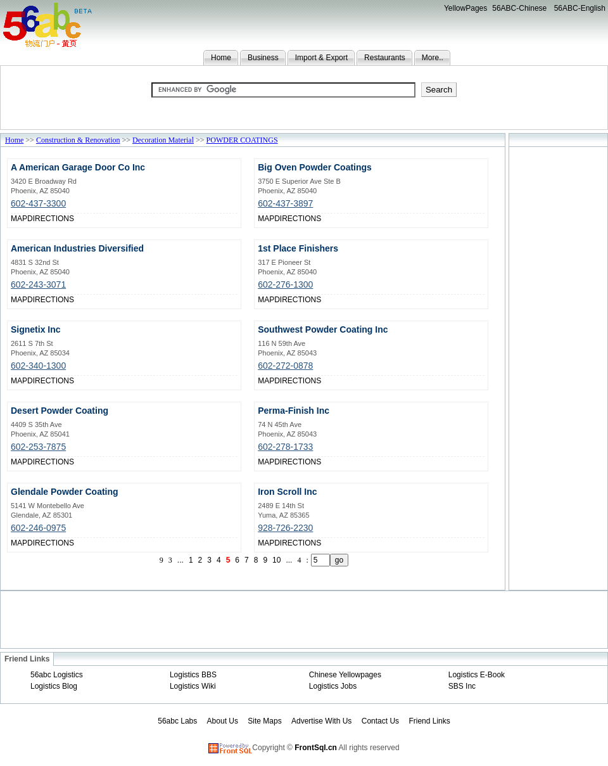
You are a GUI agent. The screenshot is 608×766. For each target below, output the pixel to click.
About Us (222, 721)
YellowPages (465, 8)
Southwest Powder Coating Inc (323, 329)
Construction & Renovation (78, 140)
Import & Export (321, 57)
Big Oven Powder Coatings (315, 167)
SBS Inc (462, 686)
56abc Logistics (56, 674)
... (180, 560)
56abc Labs (177, 721)
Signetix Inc (36, 329)
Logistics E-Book (476, 674)
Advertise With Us (321, 721)
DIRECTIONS (50, 218)
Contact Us (380, 721)
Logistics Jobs (333, 686)
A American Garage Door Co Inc (78, 167)
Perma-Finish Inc (293, 410)
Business (263, 57)
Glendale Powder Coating (64, 492)
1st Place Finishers (298, 248)
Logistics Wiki (193, 686)
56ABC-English (579, 8)
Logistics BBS (193, 674)
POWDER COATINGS (242, 140)
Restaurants (384, 57)
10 (276, 560)
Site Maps (264, 721)
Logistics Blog (53, 686)
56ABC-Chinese (519, 8)
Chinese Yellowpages (345, 674)
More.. (432, 57)
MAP (19, 218)
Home (221, 57)
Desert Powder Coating (59, 410)
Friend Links (429, 721)
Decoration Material (163, 140)
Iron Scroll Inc (287, 492)
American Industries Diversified (77, 248)
